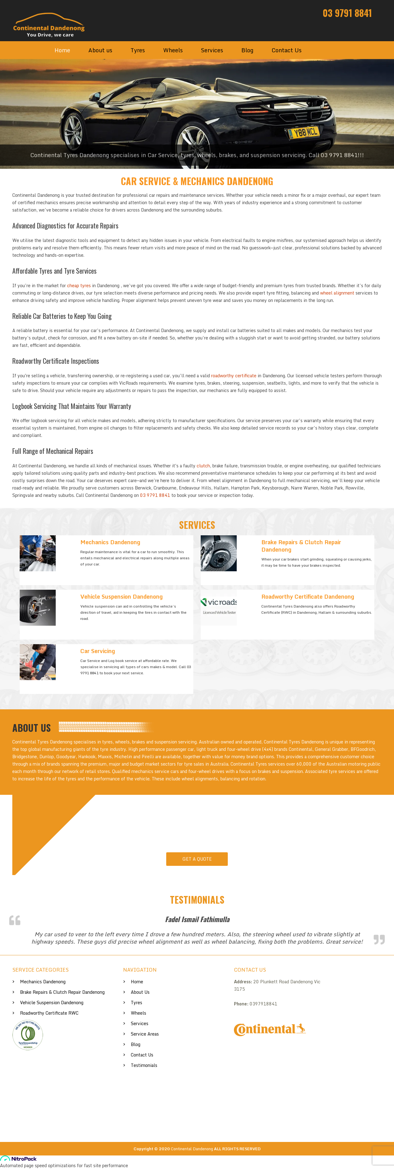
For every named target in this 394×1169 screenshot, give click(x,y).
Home (62, 50)
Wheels (173, 50)
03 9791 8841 (347, 13)
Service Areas (145, 1033)
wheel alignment (337, 292)
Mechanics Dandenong (110, 542)
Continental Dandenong (192, 1148)
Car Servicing (97, 651)
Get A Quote (197, 858)
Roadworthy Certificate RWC (49, 1012)
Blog (247, 50)
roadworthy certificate (233, 375)
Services (212, 50)
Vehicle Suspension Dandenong (121, 596)
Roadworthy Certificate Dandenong (307, 596)
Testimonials (144, 1065)
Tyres (138, 50)
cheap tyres (79, 285)
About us (100, 50)
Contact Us (286, 50)
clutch (203, 465)
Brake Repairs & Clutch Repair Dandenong (301, 545)
